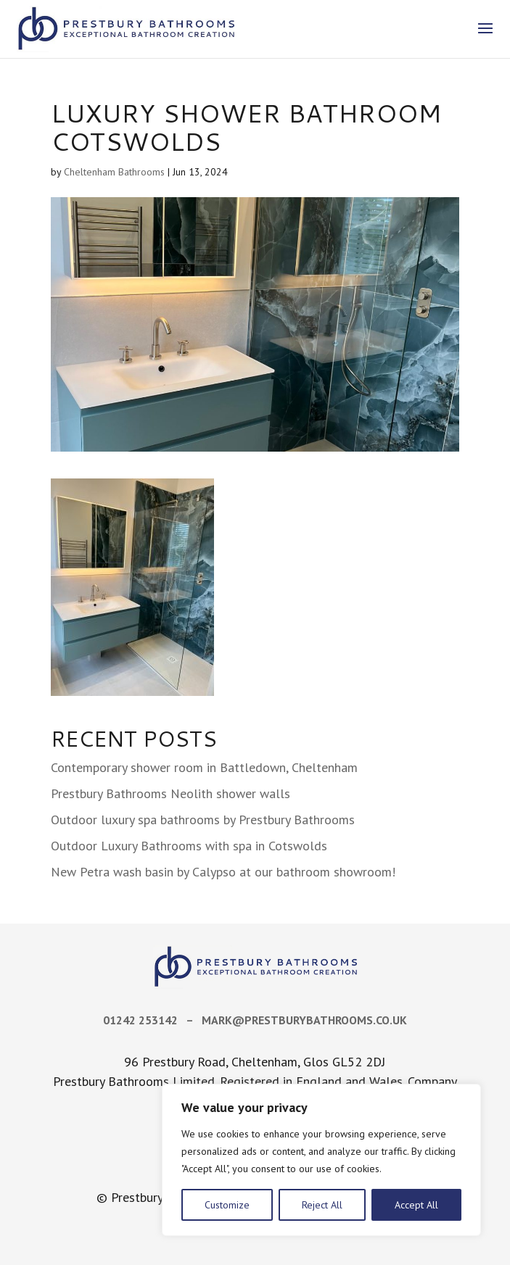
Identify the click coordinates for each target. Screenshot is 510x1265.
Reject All (322, 1204)
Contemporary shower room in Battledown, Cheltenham (204, 767)
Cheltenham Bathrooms (114, 171)
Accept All (416, 1204)
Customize (227, 1204)
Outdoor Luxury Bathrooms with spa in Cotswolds (189, 845)
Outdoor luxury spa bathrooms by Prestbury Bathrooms (203, 819)
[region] (321, 1160)
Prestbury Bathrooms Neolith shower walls (170, 793)
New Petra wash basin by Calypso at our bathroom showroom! (223, 871)
